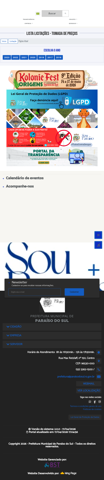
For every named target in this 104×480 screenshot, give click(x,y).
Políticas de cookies (92, 409)
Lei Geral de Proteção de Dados (85, 417)
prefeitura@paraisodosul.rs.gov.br (75, 376)
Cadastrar (74, 292)
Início (4, 41)
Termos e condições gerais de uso (85, 406)
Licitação (13, 41)
